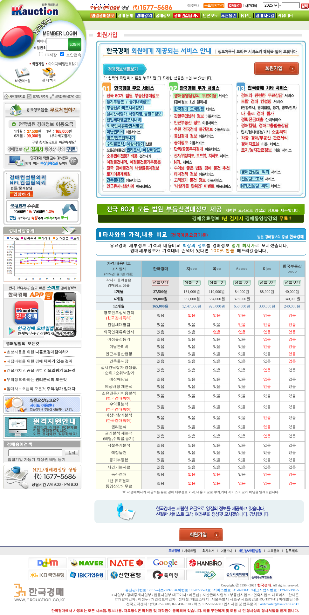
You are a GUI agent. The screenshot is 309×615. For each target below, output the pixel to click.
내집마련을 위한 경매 (38, 361)
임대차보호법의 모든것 (39, 389)
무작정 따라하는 (35, 379)
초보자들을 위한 (37, 352)
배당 (53, 459)
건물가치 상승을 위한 (39, 370)
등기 (61, 459)
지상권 (42, 459)
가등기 (29, 459)
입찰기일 (15, 459)
